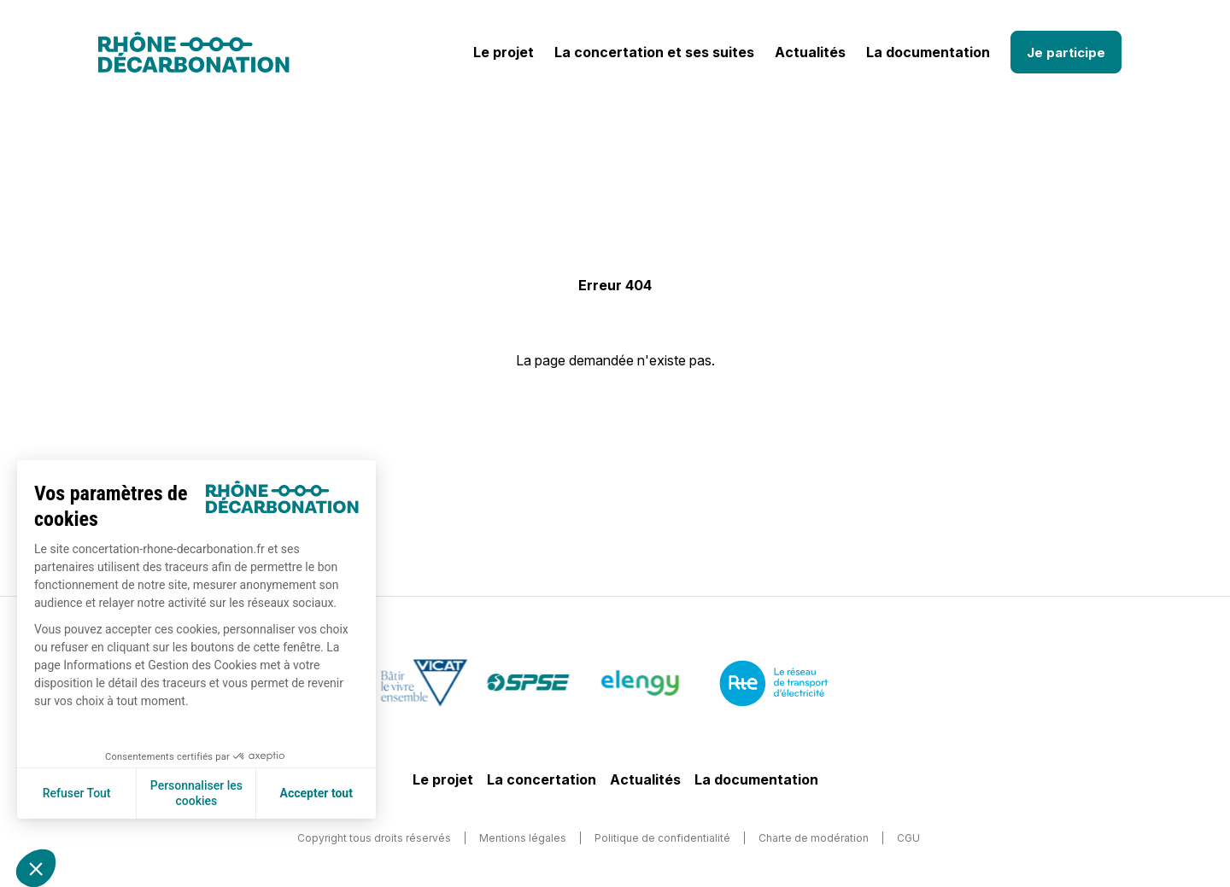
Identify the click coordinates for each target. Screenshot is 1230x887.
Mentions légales (522, 838)
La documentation (928, 52)
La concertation (541, 779)
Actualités (810, 52)
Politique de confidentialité (662, 838)
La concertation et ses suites (654, 52)
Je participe (1066, 52)
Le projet (503, 52)
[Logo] (194, 52)
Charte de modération (813, 838)
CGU (908, 838)
